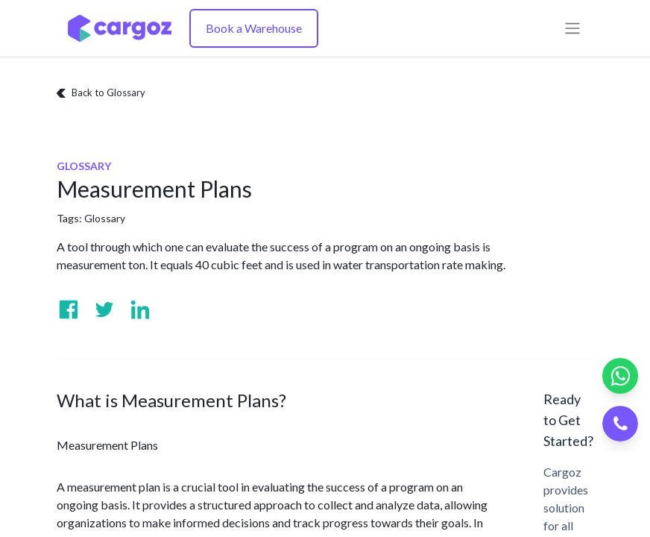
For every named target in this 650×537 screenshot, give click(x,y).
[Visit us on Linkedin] (140, 309)
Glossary (104, 218)
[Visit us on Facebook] (69, 309)
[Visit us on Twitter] (104, 309)
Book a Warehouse (254, 28)
